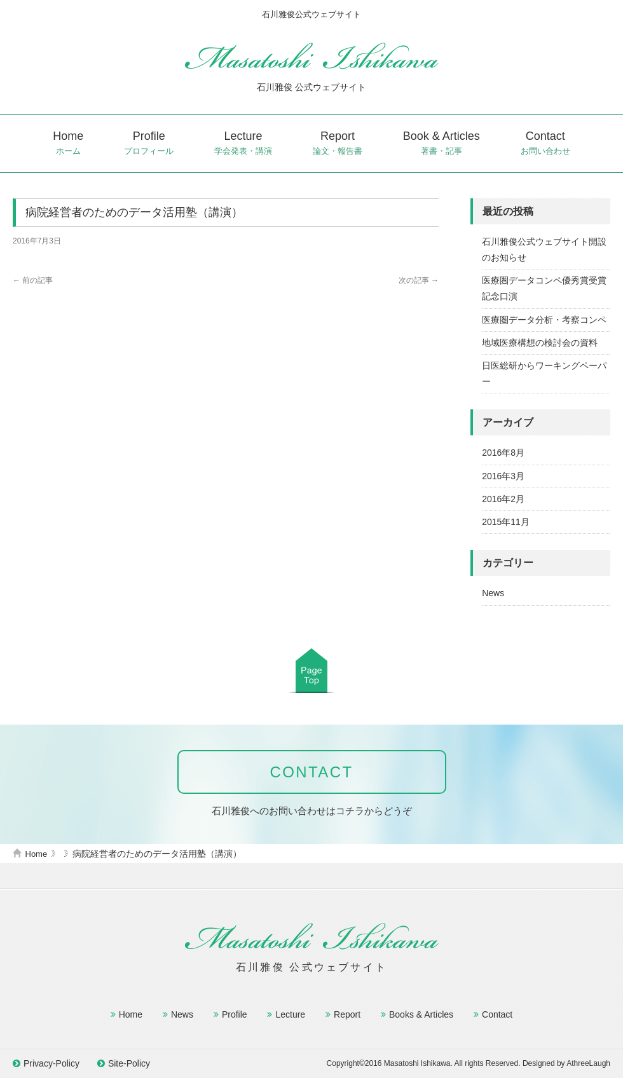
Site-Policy (129, 1063)
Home (68, 144)
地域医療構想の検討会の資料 (540, 343)
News (493, 593)
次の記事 (419, 280)
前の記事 (33, 280)
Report (337, 144)
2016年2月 (503, 499)
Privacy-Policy (51, 1063)
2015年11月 (506, 522)
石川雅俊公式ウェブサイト (311, 55)
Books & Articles (421, 1014)
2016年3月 (503, 476)
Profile (149, 144)
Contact (545, 144)
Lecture (243, 144)
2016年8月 (503, 452)
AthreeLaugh (588, 1063)
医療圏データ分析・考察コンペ (544, 320)
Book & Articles (441, 144)
